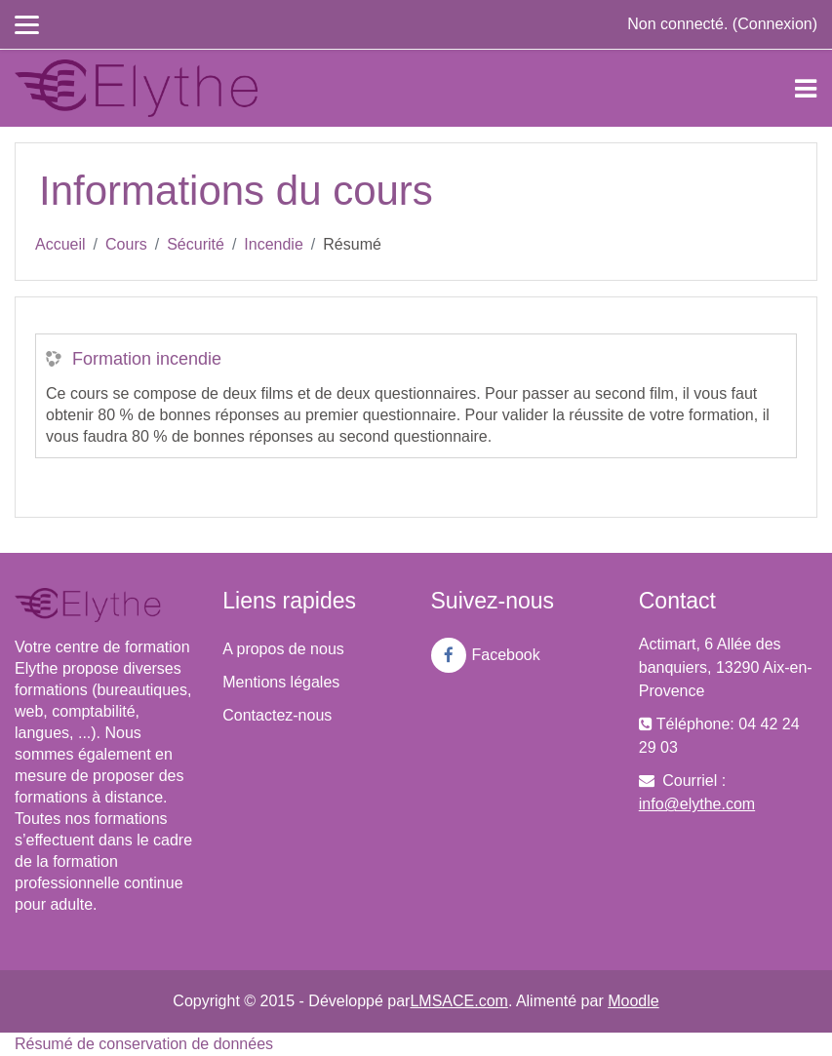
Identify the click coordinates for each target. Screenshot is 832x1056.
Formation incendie (146, 359)
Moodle (633, 1001)
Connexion (774, 24)
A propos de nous (283, 649)
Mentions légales (280, 682)
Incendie (273, 244)
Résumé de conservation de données (144, 1044)
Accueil (60, 244)
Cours (126, 244)
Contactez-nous (277, 715)
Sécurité (195, 244)
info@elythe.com (697, 804)
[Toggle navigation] (805, 88)
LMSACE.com (458, 1001)
